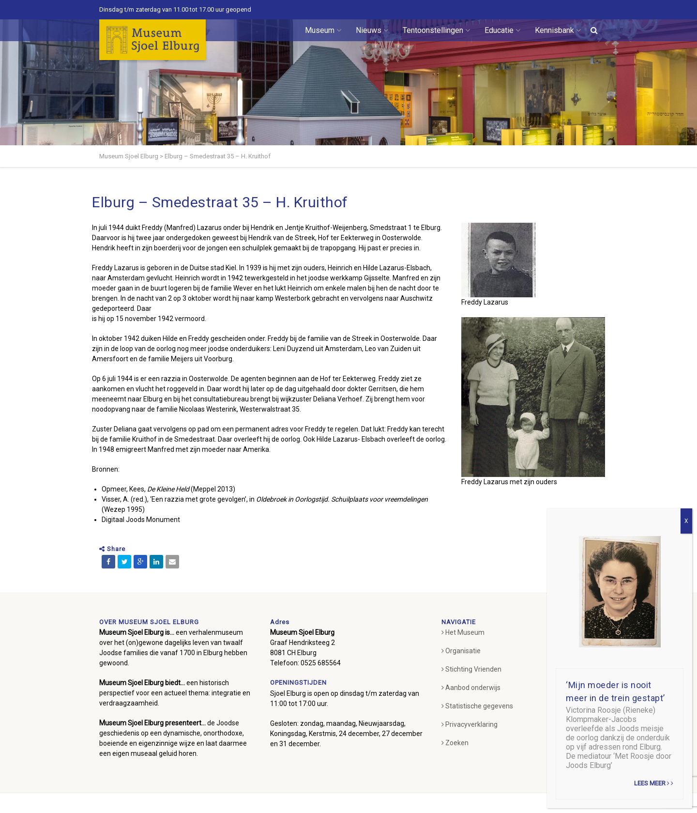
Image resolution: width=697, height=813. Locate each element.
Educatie (502, 30)
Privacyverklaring (469, 724)
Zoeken (455, 743)
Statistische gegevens (477, 706)
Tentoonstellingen (436, 30)
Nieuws (372, 30)
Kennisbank (558, 30)
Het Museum (463, 632)
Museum (323, 30)
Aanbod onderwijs (470, 687)
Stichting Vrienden (471, 669)
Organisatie (461, 651)
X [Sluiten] (686, 521)
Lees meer (653, 783)
